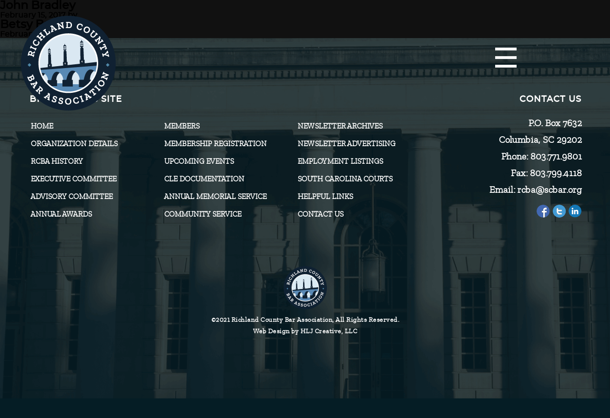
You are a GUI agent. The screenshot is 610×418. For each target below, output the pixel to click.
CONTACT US (320, 214)
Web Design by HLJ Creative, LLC (305, 331)
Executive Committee (73, 179)
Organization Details (73, 143)
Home (41, 126)
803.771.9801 (555, 156)
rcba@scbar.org (549, 189)
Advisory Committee (71, 196)
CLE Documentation (204, 179)
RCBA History (56, 161)
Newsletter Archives (339, 126)
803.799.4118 (555, 173)
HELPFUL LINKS (325, 196)
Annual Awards (61, 214)
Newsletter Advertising (346, 143)
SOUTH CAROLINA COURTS (344, 179)
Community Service (202, 214)
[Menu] (506, 58)
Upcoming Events (199, 161)
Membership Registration (215, 143)
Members (181, 126)
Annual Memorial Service (215, 196)
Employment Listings (340, 161)
